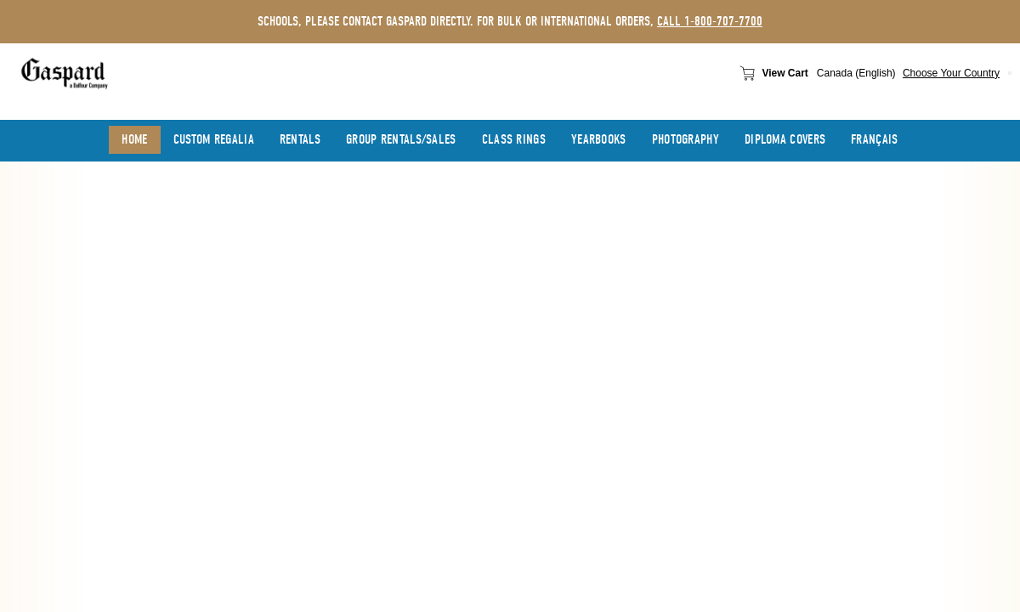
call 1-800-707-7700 (709, 21)
